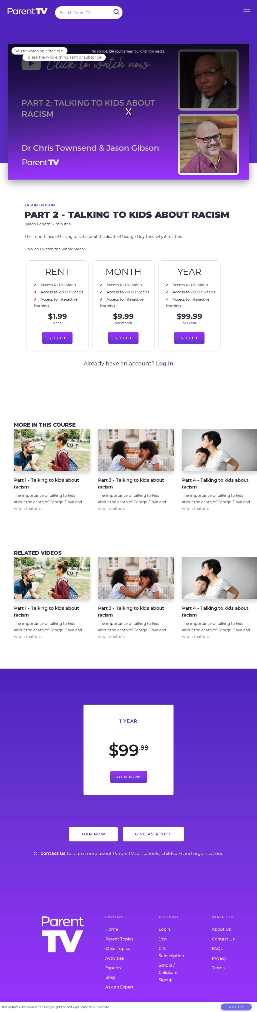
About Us (221, 929)
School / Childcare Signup (168, 972)
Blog (110, 977)
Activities (114, 958)
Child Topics (117, 948)
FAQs (217, 948)
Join (162, 939)
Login (164, 929)
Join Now (128, 777)
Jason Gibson (39, 205)
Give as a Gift (153, 834)
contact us (53, 853)
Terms (218, 967)
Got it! (236, 1006)
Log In (165, 363)
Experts (113, 967)
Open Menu (247, 10)
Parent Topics (119, 939)
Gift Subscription (171, 952)
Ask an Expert (119, 987)
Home (111, 929)
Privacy (219, 958)
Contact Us (223, 939)
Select (57, 338)
